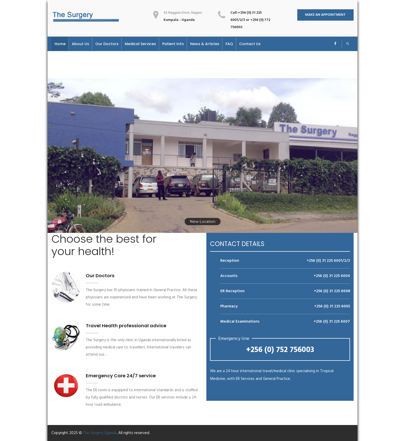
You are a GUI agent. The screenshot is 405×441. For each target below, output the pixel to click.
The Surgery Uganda (99, 433)
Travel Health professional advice (126, 325)
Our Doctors (100, 275)
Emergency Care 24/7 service (121, 375)
